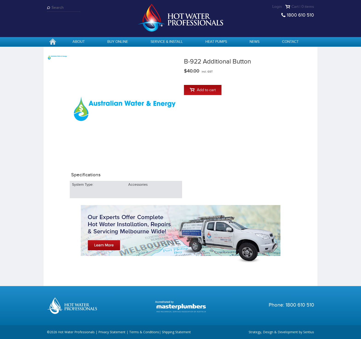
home (52, 42)
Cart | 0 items (302, 6)
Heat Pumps (216, 42)
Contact (290, 42)
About (79, 42)
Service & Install (167, 42)
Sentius (308, 332)
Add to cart (203, 90)
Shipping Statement (176, 332)
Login (277, 6)
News (254, 42)
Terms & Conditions (144, 332)
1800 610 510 (300, 15)
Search (49, 8)
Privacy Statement (111, 332)
